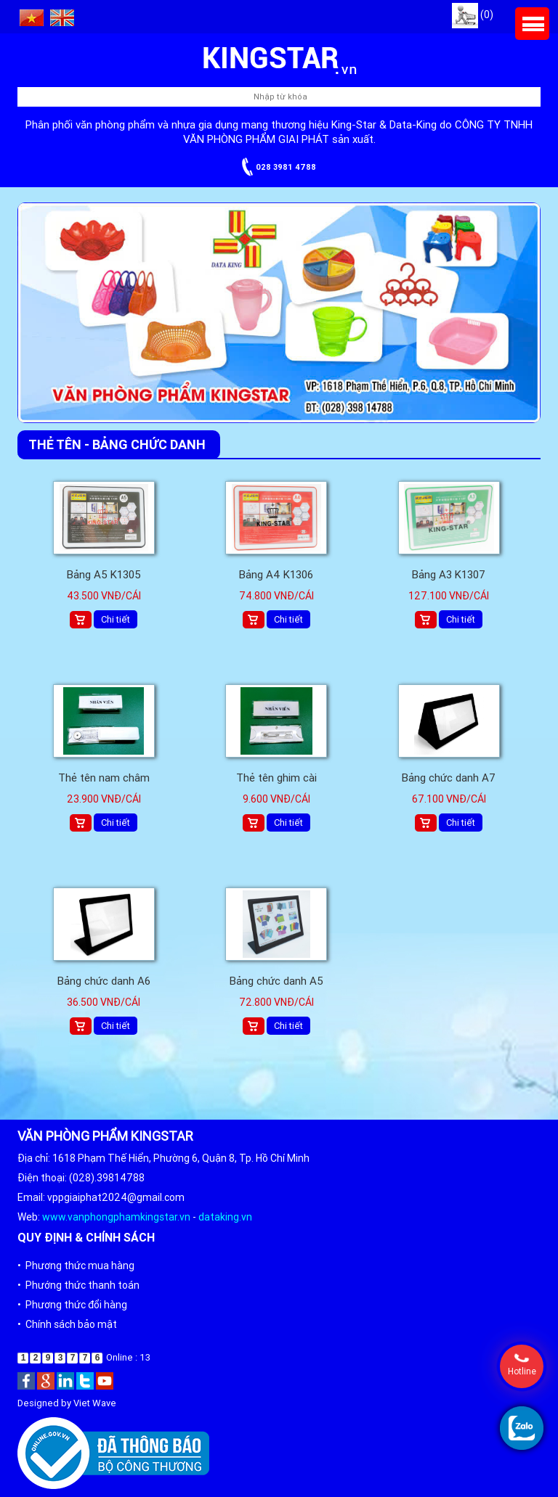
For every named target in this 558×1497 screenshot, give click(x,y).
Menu (532, 23)
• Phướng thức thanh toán (78, 1285)
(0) (472, 14)
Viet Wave (94, 1403)
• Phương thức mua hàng (75, 1265)
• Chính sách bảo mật (67, 1324)
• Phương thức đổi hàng (72, 1304)
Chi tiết (115, 619)
